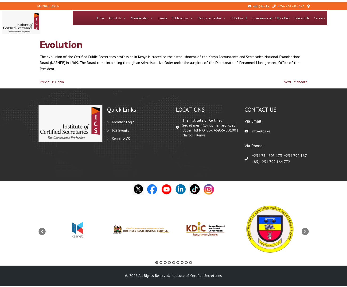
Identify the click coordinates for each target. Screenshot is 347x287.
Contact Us (319, 18)
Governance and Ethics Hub (288, 18)
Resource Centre (229, 18)
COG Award (256, 18)
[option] (78, 230)
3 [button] (165, 263)
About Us (135, 18)
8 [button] (186, 263)
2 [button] (161, 263)
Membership (159, 18)
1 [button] (156, 263)
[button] (42, 232)
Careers (336, 18)
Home (117, 18)
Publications (200, 18)
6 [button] (177, 263)
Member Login (48, 6)
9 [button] (190, 263)
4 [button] (169, 263)
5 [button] (173, 263)
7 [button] (182, 263)
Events (179, 18)
